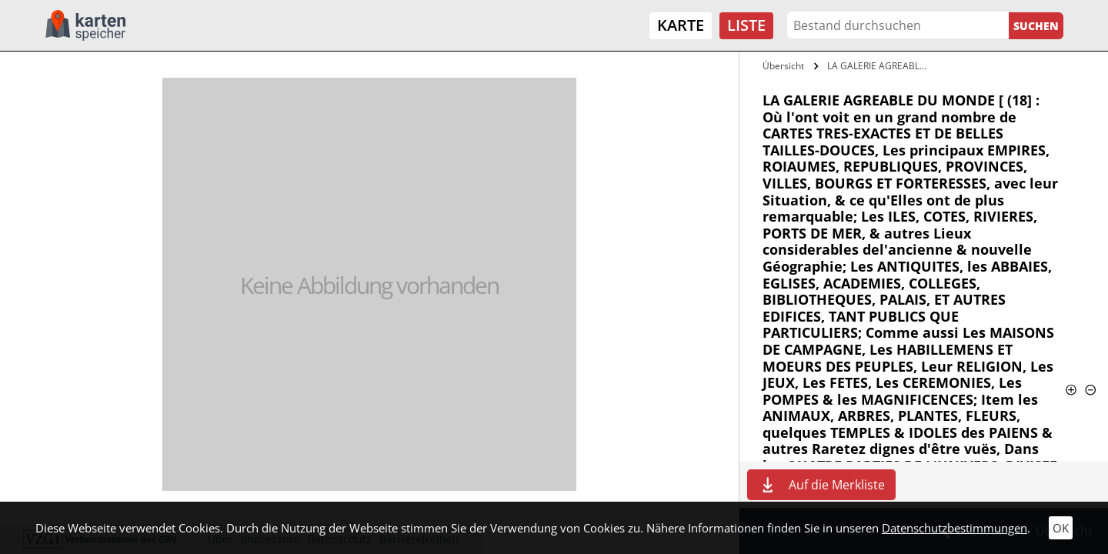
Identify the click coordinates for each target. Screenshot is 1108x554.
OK (1061, 528)
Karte (680, 25)
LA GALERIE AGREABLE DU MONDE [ (880, 65)
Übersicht (783, 65)
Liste (746, 25)
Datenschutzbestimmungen (954, 528)
